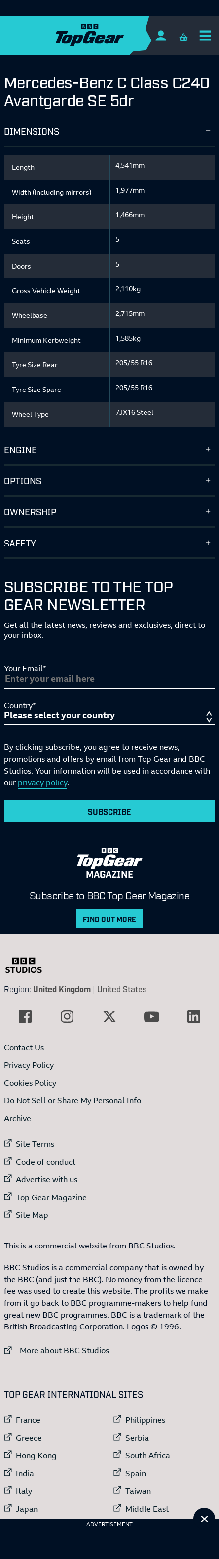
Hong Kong (36, 1455)
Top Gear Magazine (51, 1197)
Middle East (147, 1509)
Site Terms (35, 1144)
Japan (27, 1509)
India (25, 1473)
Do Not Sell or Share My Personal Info (72, 1100)
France (28, 1420)
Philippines (145, 1420)
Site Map (32, 1215)
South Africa (147, 1455)
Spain (135, 1473)
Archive (17, 1118)
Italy (24, 1491)
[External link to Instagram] (67, 1016)
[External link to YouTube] (152, 1016)
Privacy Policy (29, 1065)
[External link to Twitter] (109, 1016)
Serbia (137, 1437)
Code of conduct (45, 1162)
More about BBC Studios (56, 1350)
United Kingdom (62, 989)
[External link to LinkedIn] (194, 1016)
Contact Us (24, 1047)
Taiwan (138, 1491)
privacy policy (42, 782)
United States (121, 989)
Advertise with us (46, 1179)
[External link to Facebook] (25, 1016)
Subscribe (109, 811)
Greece (29, 1437)
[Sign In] (160, 35)
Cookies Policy (30, 1083)
